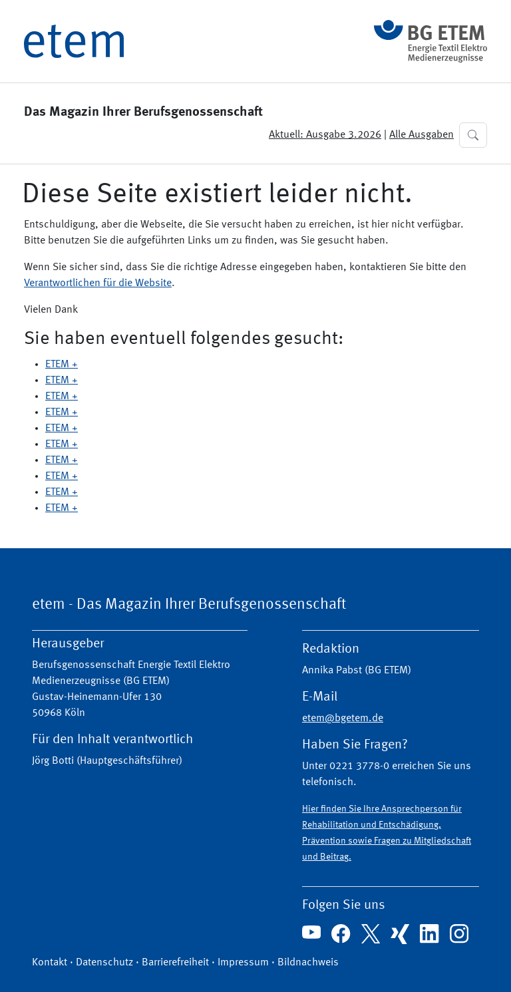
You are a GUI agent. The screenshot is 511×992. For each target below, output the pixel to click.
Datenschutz (104, 962)
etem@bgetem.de (342, 718)
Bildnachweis (308, 962)
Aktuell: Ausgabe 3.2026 (325, 135)
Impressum (243, 962)
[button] (473, 135)
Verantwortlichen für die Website (98, 283)
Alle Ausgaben (421, 135)
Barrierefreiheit (175, 962)
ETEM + (61, 364)
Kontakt (49, 962)
